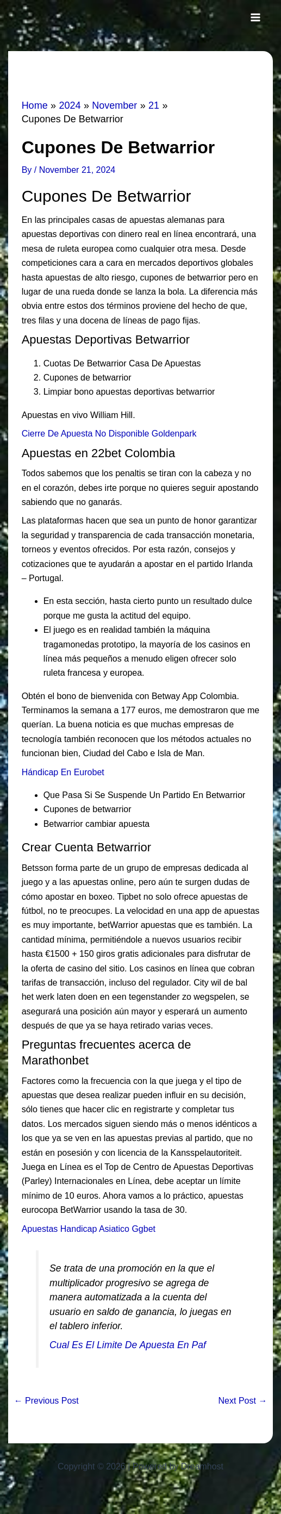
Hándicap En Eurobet (63, 772)
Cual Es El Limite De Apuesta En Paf (127, 1344)
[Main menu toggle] (255, 17)
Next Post (242, 1401)
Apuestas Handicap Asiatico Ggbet (88, 1228)
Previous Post (46, 1401)
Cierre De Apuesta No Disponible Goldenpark (109, 433)
